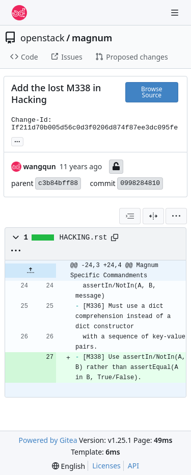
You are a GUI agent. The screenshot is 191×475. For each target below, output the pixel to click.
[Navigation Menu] (176, 12)
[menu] (176, 216)
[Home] (19, 13)
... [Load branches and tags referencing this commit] (17, 140)
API (133, 465)
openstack (42, 38)
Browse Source (151, 92)
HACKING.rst (83, 237)
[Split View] (153, 216)
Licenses (106, 465)
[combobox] (130, 216)
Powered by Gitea (48, 440)
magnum (92, 38)
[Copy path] (114, 237)
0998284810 (140, 183)
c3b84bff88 (58, 183)
